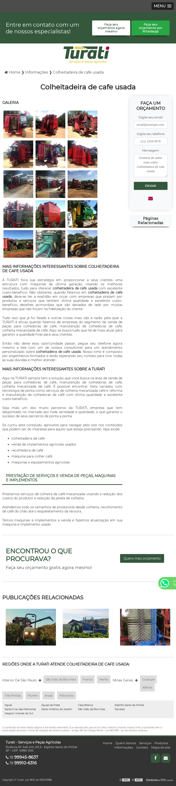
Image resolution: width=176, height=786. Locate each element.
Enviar (150, 186)
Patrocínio (66, 695)
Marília (103, 679)
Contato (142, 747)
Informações (123, 747)
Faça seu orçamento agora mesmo (111, 28)
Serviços (145, 743)
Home (107, 743)
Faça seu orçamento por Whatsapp (150, 28)
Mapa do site (160, 747)
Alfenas (147, 687)
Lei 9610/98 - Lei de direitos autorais (126, 730)
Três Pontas (13, 695)
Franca (87, 679)
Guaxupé (148, 679)
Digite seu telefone (151, 134)
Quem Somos (126, 743)
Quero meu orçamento (142, 558)
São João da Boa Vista (61, 679)
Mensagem (150, 150)
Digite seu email (150, 117)
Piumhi (33, 695)
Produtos (161, 743)
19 (22, 757)
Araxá (48, 695)
